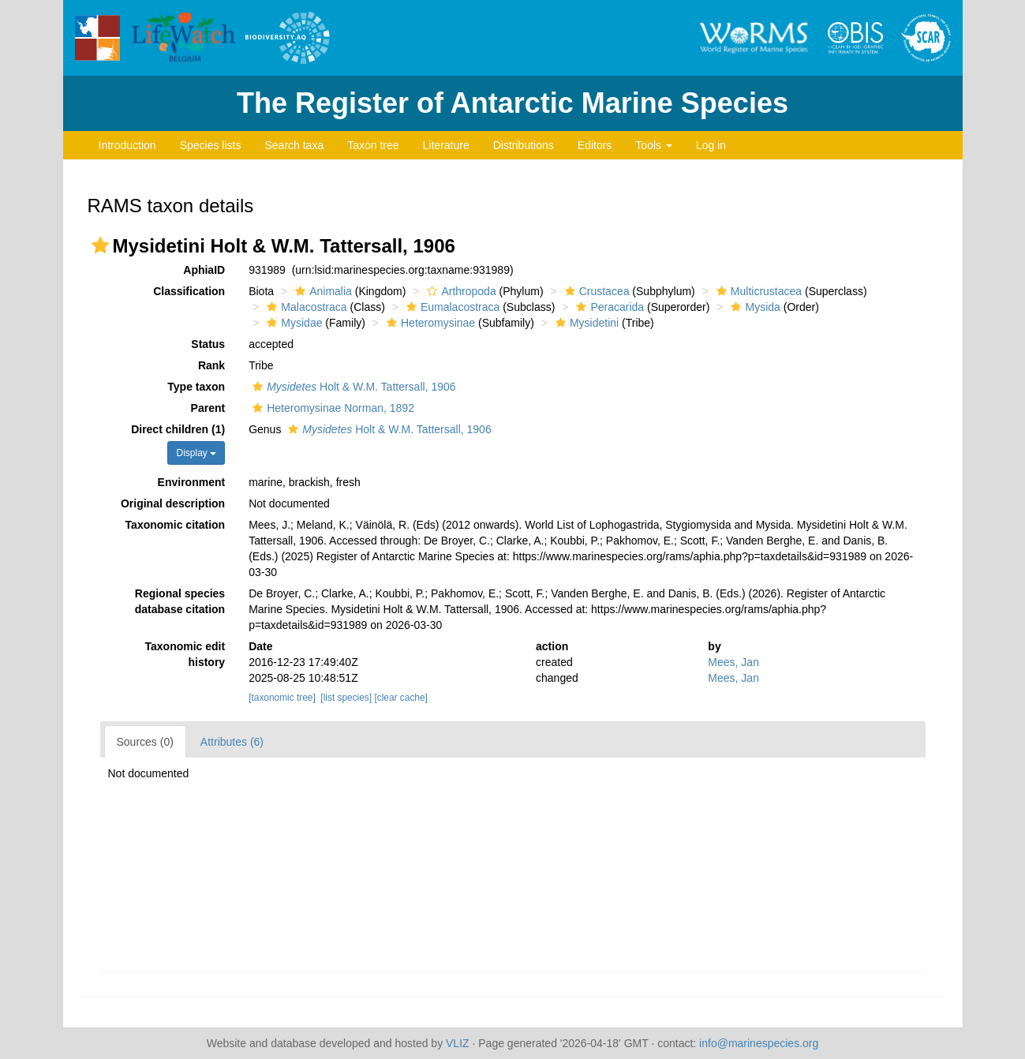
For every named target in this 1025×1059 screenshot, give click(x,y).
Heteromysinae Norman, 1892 (331, 408)
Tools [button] (653, 145)
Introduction (127, 145)
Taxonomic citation (175, 524)
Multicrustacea (757, 291)
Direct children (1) (178, 429)
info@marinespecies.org (758, 1043)
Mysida (753, 307)
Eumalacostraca (450, 307)
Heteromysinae (429, 322)
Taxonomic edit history (185, 654)
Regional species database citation (180, 601)
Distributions (523, 145)
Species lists (210, 145)
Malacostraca (304, 307)
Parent (208, 408)
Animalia (321, 291)
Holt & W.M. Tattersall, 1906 (352, 386)
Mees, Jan (733, 662)
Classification (189, 291)
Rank (211, 365)
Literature (446, 145)
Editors (595, 145)
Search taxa (294, 145)
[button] (100, 245)
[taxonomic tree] (282, 697)
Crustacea (595, 291)
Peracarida (608, 307)
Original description (173, 503)
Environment (192, 482)
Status (208, 344)
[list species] (346, 697)
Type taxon (196, 386)
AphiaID (204, 270)
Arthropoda (459, 291)
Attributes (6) (232, 741)
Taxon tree (372, 145)
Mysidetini (585, 322)
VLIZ (457, 1043)
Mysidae (292, 322)
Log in (711, 145)
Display (196, 452)
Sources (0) (145, 741)
